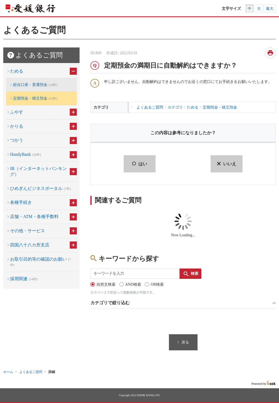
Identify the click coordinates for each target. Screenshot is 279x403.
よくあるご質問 (30, 372)
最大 (270, 9)
